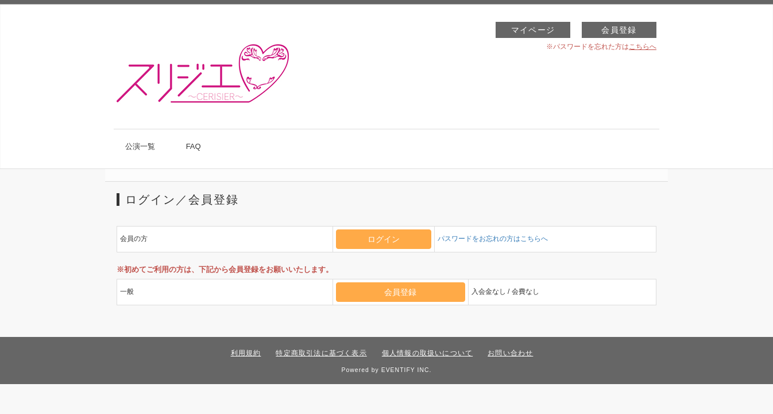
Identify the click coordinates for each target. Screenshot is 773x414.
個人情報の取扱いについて (427, 353)
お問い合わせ (510, 353)
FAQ (193, 146)
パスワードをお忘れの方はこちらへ (493, 239)
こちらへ (642, 47)
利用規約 (246, 353)
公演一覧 (140, 146)
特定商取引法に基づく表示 (321, 353)
